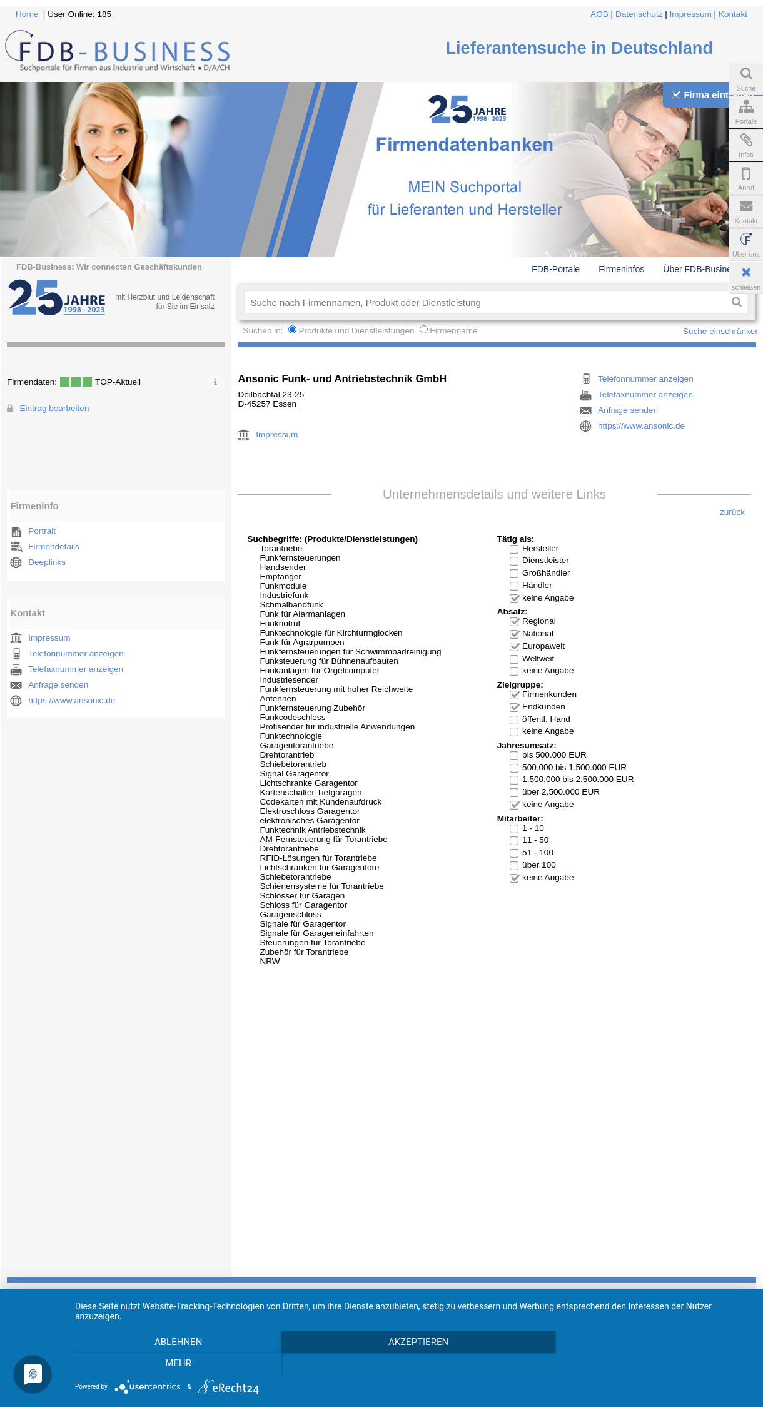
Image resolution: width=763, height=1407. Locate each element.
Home (27, 14)
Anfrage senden (58, 684)
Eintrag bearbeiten (54, 408)
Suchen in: (264, 330)
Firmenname (453, 330)
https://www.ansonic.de (71, 700)
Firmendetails (53, 546)
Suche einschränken (721, 331)
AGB (599, 14)
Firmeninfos (621, 269)
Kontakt (733, 14)
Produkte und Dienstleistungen (356, 330)
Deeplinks (47, 562)
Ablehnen (177, 1342)
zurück (732, 512)
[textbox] (485, 302)
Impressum (691, 14)
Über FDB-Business (701, 269)
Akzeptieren (415, 1342)
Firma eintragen (713, 94)
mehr (177, 1363)
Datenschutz (639, 14)
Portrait (42, 531)
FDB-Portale (556, 269)
